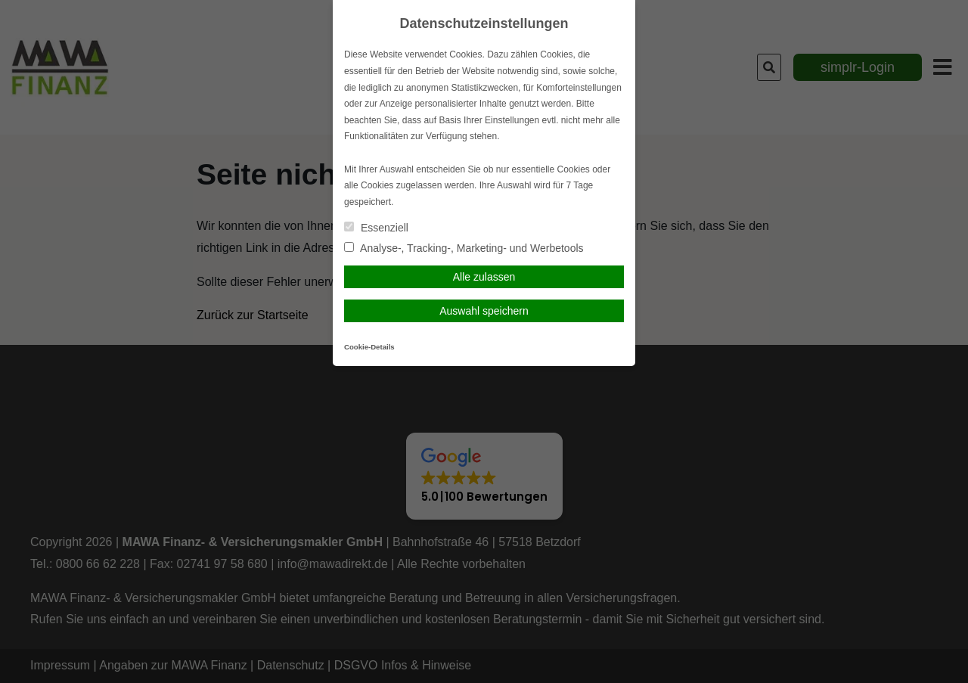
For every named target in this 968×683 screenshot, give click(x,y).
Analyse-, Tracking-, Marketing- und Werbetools (464, 248)
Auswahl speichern (484, 311)
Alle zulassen (484, 277)
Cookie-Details (369, 347)
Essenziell (376, 228)
